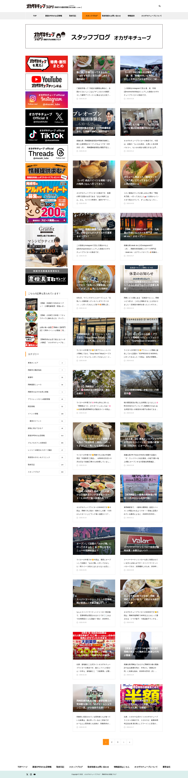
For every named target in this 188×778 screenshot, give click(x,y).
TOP (35, 16)
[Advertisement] (46, 498)
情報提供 (131, 16)
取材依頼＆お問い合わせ (111, 16)
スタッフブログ (92, 16)
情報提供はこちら (121, 767)
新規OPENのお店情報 (53, 16)
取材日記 (72, 16)
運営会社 (166, 767)
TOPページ (22, 767)
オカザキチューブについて (151, 16)
